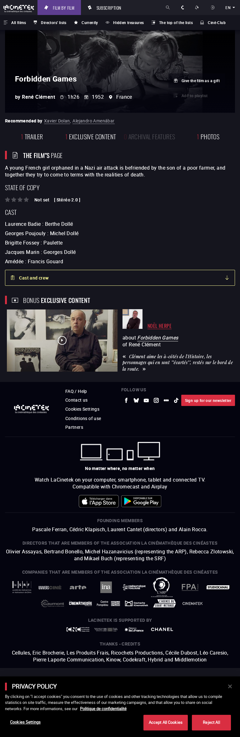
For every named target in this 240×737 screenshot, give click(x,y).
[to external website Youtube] (146, 400)
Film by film (63, 7)
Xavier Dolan (57, 121)
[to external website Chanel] (162, 629)
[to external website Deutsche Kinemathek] (136, 603)
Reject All (211, 722)
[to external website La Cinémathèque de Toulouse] (134, 587)
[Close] (230, 686)
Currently (90, 22)
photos (208, 136)
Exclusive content (90, 136)
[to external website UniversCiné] (50, 587)
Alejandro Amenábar (93, 121)
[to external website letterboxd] (166, 400)
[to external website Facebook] (126, 400)
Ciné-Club (217, 22)
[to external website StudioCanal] (218, 587)
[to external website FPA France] (190, 587)
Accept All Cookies (165, 722)
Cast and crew (33, 278)
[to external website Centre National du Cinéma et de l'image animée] (78, 629)
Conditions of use (83, 418)
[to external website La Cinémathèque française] (80, 603)
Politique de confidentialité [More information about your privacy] (103, 708)
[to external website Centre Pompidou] (108, 603)
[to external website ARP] (162, 587)
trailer (32, 136)
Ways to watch (198, 7)
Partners (74, 427)
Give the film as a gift (201, 80)
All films (18, 22)
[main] (120, 706)
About (183, 7)
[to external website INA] (106, 587)
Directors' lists (53, 22)
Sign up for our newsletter (208, 400)
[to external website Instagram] (156, 400)
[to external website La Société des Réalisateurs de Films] (22, 587)
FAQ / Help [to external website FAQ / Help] (76, 391)
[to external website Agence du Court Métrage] (164, 603)
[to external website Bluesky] (136, 400)
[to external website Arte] (78, 587)
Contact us (76, 400)
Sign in (213, 7)
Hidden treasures (128, 22)
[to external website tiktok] (176, 400)
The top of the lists (176, 22)
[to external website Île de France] (134, 629)
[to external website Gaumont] (52, 603)
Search (168, 7)
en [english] (228, 7)
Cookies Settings (82, 409)
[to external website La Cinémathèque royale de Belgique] (192, 603)
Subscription (109, 7)
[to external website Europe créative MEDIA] (106, 629)
